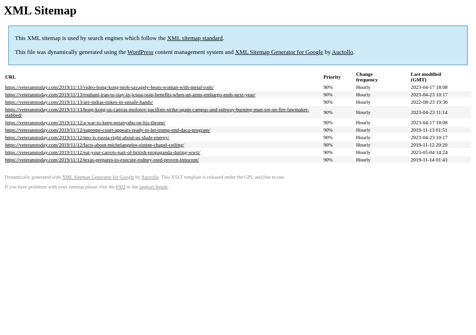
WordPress (140, 51)
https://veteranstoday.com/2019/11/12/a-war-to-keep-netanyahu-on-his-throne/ (85, 122)
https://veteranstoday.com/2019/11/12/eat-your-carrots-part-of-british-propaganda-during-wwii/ (102, 152)
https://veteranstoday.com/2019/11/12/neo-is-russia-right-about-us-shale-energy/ (87, 137)
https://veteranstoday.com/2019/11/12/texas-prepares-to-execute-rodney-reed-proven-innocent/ (102, 159)
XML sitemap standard (195, 37)
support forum (153, 186)
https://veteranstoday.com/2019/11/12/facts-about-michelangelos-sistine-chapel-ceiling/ (94, 144)
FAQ (121, 186)
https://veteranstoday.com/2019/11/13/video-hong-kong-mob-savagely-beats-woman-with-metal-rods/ (109, 87)
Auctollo (342, 51)
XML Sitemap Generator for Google (279, 51)
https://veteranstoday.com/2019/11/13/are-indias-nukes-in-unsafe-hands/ (79, 102)
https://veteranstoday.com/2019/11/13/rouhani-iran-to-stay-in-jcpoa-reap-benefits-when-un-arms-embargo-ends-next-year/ (130, 94)
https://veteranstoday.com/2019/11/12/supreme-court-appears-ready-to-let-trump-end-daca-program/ (107, 130)
